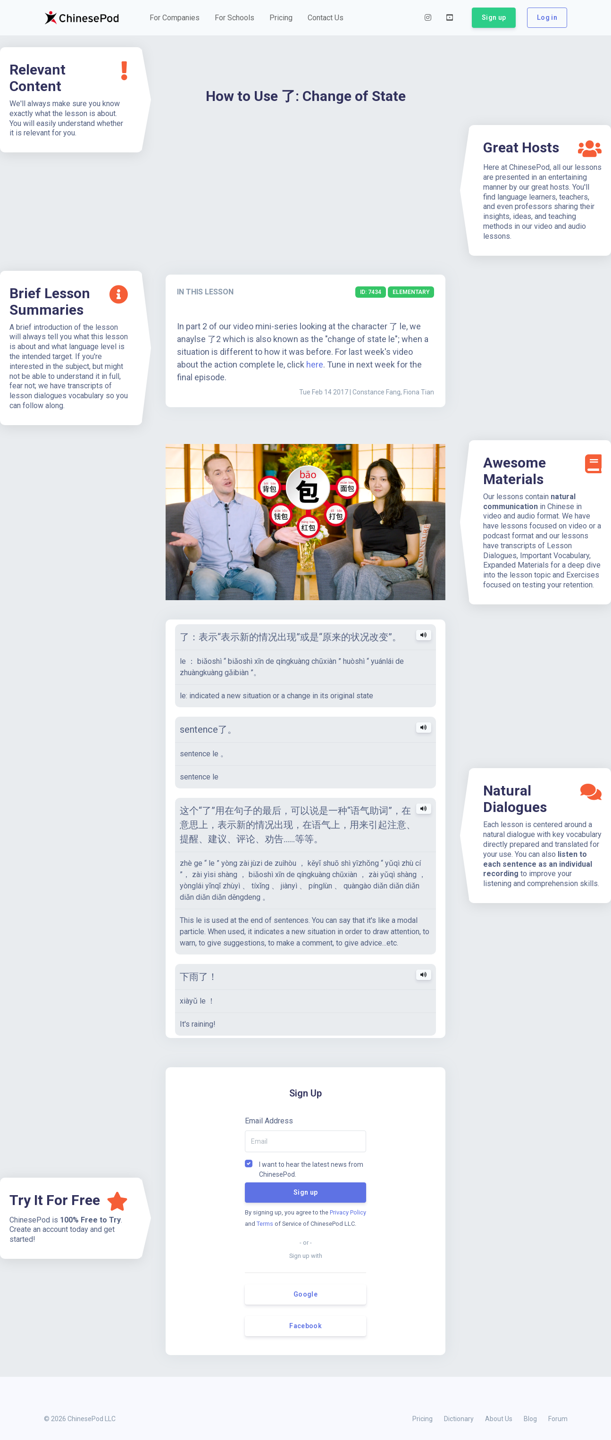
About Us (498, 1419)
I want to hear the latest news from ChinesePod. (311, 1164)
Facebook (305, 1326)
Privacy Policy (348, 1212)
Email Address (269, 1120)
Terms (265, 1223)
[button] (174, 17)
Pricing (422, 1419)
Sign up (305, 1192)
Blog (530, 1419)
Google (305, 1294)
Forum (558, 1419)
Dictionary (459, 1419)
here (314, 364)
